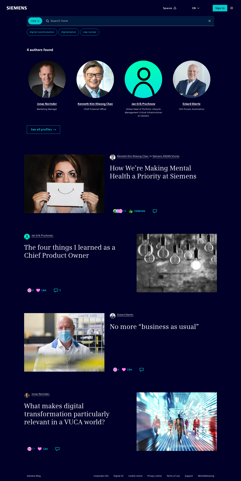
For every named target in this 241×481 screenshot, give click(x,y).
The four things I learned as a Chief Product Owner (69, 251)
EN (194, 8)
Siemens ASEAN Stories (165, 156)
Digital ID (118, 475)
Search (47, 21)
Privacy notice (154, 475)
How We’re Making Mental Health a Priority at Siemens (153, 172)
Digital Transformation (42, 32)
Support (189, 475)
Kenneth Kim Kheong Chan (95, 104)
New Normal (89, 32)
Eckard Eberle (191, 104)
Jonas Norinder (47, 104)
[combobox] (128, 21)
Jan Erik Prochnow (143, 104)
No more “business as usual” (154, 327)
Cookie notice (135, 475)
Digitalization (68, 32)
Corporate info (101, 475)
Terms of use (173, 475)
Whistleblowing (206, 475)
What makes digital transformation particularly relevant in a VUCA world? (66, 414)
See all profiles (43, 129)
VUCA (33, 21)
